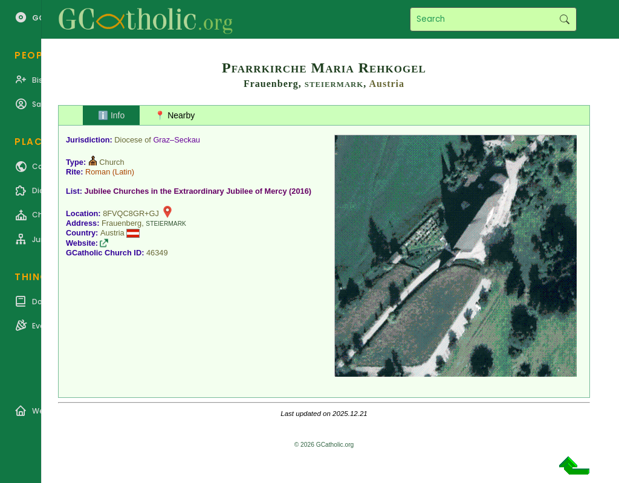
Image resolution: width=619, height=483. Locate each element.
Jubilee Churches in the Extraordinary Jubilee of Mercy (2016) (198, 191)
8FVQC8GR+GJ (131, 213)
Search (564, 19)
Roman (97, 171)
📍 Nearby (175, 115)
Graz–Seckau (176, 139)
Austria (386, 83)
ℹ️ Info (111, 115)
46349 (157, 252)
